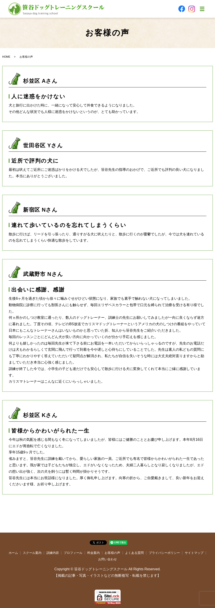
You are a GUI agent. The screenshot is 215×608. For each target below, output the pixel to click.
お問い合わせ (107, 559)
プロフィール (73, 553)
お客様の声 (112, 553)
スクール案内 (32, 553)
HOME (6, 56)
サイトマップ (194, 553)
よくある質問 (134, 553)
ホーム (13, 553)
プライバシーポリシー (164, 553)
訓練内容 (52, 553)
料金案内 (93, 553)
